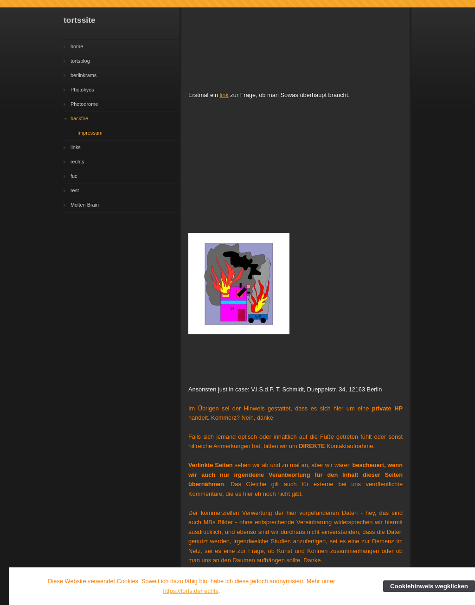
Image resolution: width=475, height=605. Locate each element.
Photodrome (84, 104)
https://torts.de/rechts (190, 590)
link (224, 94)
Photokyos (82, 89)
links (76, 147)
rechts (77, 161)
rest (75, 190)
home (77, 46)
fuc (74, 176)
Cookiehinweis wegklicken (429, 586)
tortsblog (80, 61)
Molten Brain (85, 205)
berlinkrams (83, 75)
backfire (79, 118)
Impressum (90, 133)
